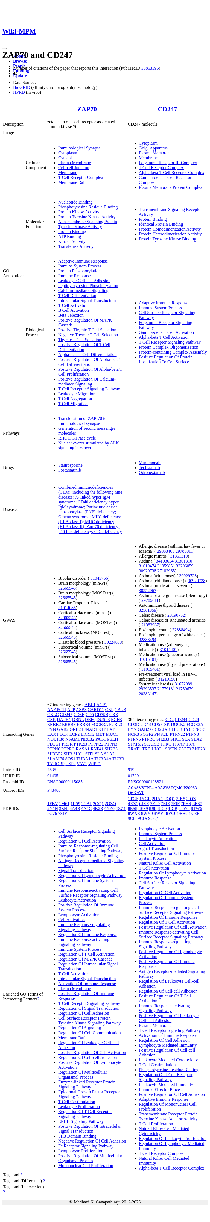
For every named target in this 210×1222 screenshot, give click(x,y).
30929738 (147, 571)
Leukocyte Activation (77, 900)
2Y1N (52, 808)
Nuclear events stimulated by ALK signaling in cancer (88, 445)
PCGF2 (146, 734)
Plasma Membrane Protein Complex (170, 187)
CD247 (167, 109)
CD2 (169, 719)
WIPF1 (94, 763)
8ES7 (197, 803)
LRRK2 (88, 734)
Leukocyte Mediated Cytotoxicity (168, 1060)
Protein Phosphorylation (79, 271)
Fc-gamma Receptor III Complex (168, 162)
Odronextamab (152, 472)
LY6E (189, 729)
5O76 (52, 813)
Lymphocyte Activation (79, 914)
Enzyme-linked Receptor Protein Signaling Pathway (87, 1084)
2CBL (86, 803)
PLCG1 (54, 744)
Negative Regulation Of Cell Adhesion (92, 1141)
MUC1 (112, 734)
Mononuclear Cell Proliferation (85, 1165)
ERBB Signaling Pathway (81, 1121)
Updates (20, 75)
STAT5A (135, 744)
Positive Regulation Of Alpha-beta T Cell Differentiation (90, 362)
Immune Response (74, 275)
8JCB (172, 808)
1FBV (52, 803)
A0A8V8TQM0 (168, 787)
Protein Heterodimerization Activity (170, 234)
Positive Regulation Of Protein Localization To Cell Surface (166, 359)
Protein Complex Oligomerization (169, 347)
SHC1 (78, 754)
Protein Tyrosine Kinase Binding (167, 239)
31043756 (99, 578)
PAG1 (100, 739)
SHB (68, 754)
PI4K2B (161, 734)
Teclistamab (149, 467)
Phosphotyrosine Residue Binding (88, 207)
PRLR (67, 744)
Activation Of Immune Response (87, 983)
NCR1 (200, 729)
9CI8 (132, 818)
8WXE (134, 813)
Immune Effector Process (161, 1089)
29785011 (184, 551)
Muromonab (150, 462)
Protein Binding (72, 231)
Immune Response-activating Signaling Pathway (83, 942)
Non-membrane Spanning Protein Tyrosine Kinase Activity (87, 224)
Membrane (67, 172)
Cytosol (65, 157)
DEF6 (90, 719)
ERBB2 (54, 724)
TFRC (166, 744)
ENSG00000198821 (146, 781)
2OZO (110, 803)
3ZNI (64, 808)
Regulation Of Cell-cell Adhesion (87, 1057)
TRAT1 (134, 749)
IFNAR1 (89, 729)
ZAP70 (87, 109)
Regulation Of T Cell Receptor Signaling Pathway (85, 1114)
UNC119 (159, 749)
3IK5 (180, 798)
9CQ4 (153, 818)
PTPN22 (95, 744)
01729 (133, 775)
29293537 (147, 689)
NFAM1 (72, 739)
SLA (99, 754)
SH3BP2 (55, 754)
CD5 (90, 714)
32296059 (185, 566)
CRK (113, 714)
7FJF (175, 803)
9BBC (182, 813)
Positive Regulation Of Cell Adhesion (172, 1094)
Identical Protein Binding (161, 224)
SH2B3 (111, 749)
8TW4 (184, 808)
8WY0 (147, 813)
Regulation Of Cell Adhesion (83, 1013)
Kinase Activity (72, 241)
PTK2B (80, 744)
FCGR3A (99, 724)
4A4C (86, 808)
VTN (172, 749)
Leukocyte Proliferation (79, 1106)
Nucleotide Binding (75, 202)
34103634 (165, 561)
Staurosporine (70, 465)
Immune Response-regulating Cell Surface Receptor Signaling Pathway (90, 848)
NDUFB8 (55, 739)
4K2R (98, 808)
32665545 (67, 588)
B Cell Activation (73, 310)
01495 (52, 775)
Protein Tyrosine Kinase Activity (87, 216)
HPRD (19, 92)
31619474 (147, 566)
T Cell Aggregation (75, 398)
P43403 (54, 790)
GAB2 (63, 729)
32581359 (147, 610)
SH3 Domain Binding (77, 1136)
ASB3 (81, 709)
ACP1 (101, 704)
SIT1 (89, 754)
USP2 (70, 763)
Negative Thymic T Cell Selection (88, 334)
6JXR (144, 803)
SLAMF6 (55, 758)
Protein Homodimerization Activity (170, 229)
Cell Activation (71, 919)
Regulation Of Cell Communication (89, 1032)
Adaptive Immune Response (83, 261)
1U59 (75, 803)
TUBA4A (102, 758)
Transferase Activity (76, 246)
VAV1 (82, 763)
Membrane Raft (72, 182)
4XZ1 (121, 808)
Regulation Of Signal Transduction (88, 1008)
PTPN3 (110, 744)
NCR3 (133, 734)
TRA (190, 744)
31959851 (166, 566)
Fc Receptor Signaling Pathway (85, 1146)
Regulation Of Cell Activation (84, 841)
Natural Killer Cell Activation (165, 863)
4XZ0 (109, 808)
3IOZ (191, 798)
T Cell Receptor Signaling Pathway (89, 389)
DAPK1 (64, 719)
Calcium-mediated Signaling (83, 290)
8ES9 (143, 808)
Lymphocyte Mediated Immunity (168, 1045)
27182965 (166, 571)
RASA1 (83, 749)
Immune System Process (79, 266)
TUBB (118, 758)
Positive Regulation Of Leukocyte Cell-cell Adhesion (169, 1018)
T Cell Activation (73, 305)
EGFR (116, 719)
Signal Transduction (75, 870)
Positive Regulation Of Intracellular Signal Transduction (89, 1128)
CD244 (181, 719)
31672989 (183, 684)
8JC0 (162, 808)
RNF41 (97, 749)
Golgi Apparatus (153, 148)
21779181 (166, 689)
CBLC (53, 714)
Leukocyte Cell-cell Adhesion (84, 280)
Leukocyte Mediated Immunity (166, 1084)
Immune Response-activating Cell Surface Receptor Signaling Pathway (90, 892)
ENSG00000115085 (65, 781)
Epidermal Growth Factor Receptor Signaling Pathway (89, 1094)
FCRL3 (115, 724)
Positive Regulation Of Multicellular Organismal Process (90, 1158)
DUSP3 (103, 719)
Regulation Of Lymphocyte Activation (92, 875)
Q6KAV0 (136, 792)
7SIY (62, 813)
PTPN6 (53, 749)
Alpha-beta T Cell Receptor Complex (171, 172)
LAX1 (53, 734)
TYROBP (56, 763)
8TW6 (196, 808)
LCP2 (74, 734)
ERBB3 (69, 724)
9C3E (194, 813)
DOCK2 (178, 724)
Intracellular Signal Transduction (87, 300)
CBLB (120, 709)
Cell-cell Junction (73, 167)
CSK (51, 719)
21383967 (150, 625)
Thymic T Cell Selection (79, 339)
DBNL (78, 719)
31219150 (167, 679)
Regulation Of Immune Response (87, 934)
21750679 (185, 689)
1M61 (64, 803)
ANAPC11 (56, 709)
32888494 (181, 630)
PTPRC (68, 749)
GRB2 (75, 729)
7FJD (155, 803)
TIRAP (178, 744)
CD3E (79, 714)
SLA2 (109, 754)
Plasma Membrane (74, 162)
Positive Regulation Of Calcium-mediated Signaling (87, 381)
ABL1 (89, 704)
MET (100, 734)
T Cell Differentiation (77, 295)
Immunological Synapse (79, 148)
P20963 (190, 787)
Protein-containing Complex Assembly (173, 352)
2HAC (158, 798)
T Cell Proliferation (156, 1123)
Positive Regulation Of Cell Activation (92, 1052)
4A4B (75, 808)
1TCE (133, 798)
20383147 (147, 693)
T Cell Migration (73, 403)
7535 (51, 769)
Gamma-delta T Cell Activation (166, 332)
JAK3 (167, 729)
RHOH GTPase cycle (77, 438)
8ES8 (133, 808)
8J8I (153, 808)
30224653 (113, 642)
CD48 (145, 724)
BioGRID (21, 87)
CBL (109, 709)
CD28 (193, 719)
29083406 (165, 551)
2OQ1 (98, 803)
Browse (20, 61)
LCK (64, 734)
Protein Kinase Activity (78, 212)
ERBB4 (83, 724)
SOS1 (70, 758)
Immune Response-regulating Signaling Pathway (84, 927)
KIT (102, 729)
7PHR (186, 803)
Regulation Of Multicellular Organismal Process (82, 1074)
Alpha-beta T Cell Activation (164, 337)
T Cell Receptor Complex (80, 177)
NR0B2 (87, 739)
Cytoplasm (67, 153)
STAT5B (151, 744)
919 (131, 769)
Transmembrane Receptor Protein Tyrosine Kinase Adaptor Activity (168, 1116)
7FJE (165, 803)
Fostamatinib (69, 470)
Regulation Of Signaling (79, 1028)
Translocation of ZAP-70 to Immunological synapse (82, 421)
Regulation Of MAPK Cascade (85, 959)
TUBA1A (84, 758)
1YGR (145, 798)
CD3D (133, 724)
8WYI (159, 813)
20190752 (176, 615)
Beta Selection (71, 315)
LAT (111, 729)
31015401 (168, 649)
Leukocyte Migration (76, 393)
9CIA (142, 818)
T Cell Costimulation (76, 1101)
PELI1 (113, 739)
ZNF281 (199, 749)
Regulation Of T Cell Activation (86, 954)
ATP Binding (69, 236)
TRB (146, 749)
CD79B (101, 714)
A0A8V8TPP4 (141, 787)
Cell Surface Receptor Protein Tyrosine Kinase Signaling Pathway (89, 1020)
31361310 (179, 556)
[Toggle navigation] (4, 48)
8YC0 (171, 813)
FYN (51, 729)
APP (71, 709)
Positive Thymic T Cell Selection (87, 330)
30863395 (150, 68)
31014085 (67, 607)
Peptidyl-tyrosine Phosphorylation (88, 285)
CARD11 (96, 709)
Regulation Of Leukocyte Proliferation (172, 1138)
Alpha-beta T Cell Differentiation (87, 354)
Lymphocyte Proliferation (80, 1151)
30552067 (147, 590)
